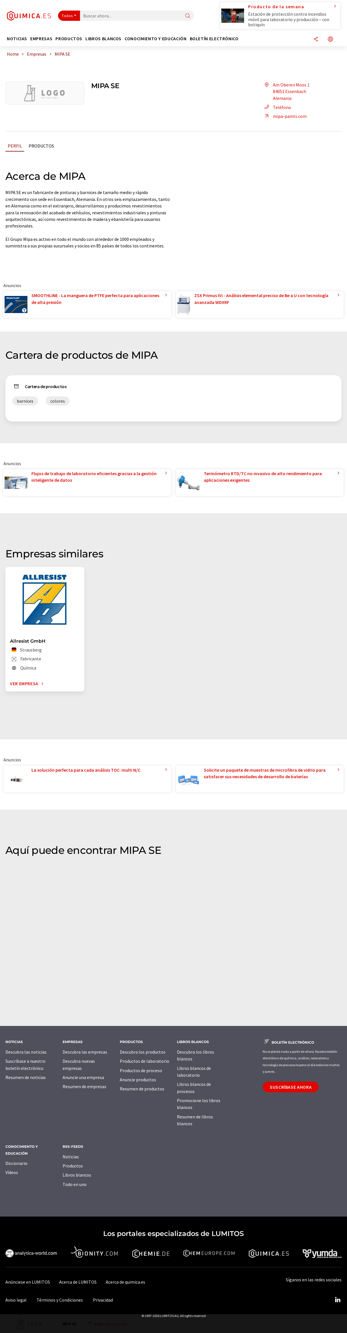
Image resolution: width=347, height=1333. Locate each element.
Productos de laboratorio (144, 1061)
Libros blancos (77, 1175)
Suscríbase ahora (291, 1087)
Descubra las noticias (26, 1052)
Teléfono (277, 107)
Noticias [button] (17, 38)
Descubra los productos (142, 1052)
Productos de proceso (141, 1070)
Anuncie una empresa (83, 1077)
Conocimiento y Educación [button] (155, 38)
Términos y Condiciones (60, 1300)
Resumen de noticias (25, 1077)
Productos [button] (68, 38)
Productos (41, 146)
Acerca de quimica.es (125, 1282)
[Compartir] (316, 39)
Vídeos (11, 1172)
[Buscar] (188, 16)
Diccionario (16, 1163)
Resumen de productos (142, 1089)
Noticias (71, 1156)
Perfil (15, 146)
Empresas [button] (41, 38)
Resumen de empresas (84, 1086)
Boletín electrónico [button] (214, 38)
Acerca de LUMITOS (78, 1282)
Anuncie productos (138, 1079)
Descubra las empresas (85, 1052)
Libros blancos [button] (103, 38)
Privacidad (103, 1300)
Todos (67, 15)
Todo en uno (75, 1184)
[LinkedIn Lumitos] (338, 1300)
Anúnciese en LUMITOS (27, 1282)
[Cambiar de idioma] (330, 39)
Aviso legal (16, 1300)
